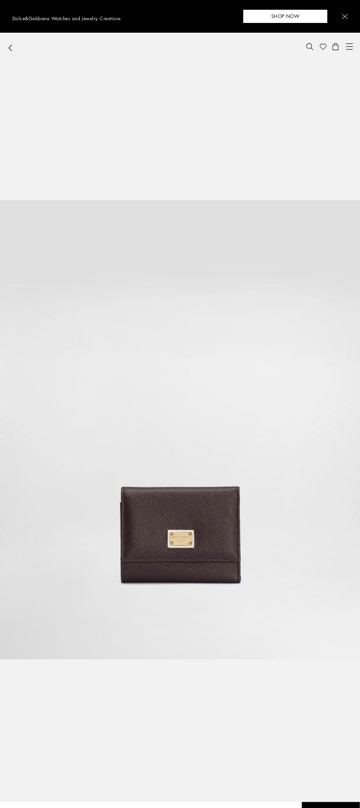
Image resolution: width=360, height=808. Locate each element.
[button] (344, 17)
